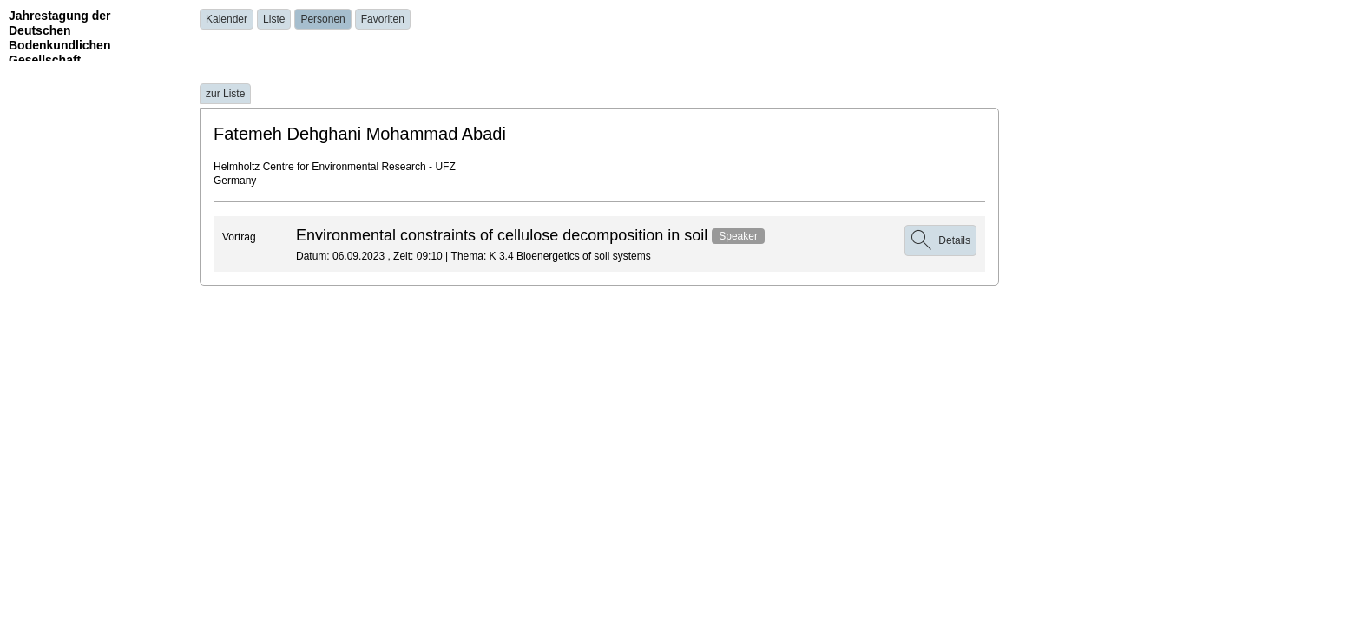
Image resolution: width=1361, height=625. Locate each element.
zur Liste (225, 94)
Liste (274, 19)
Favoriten (382, 19)
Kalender (226, 19)
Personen (322, 19)
